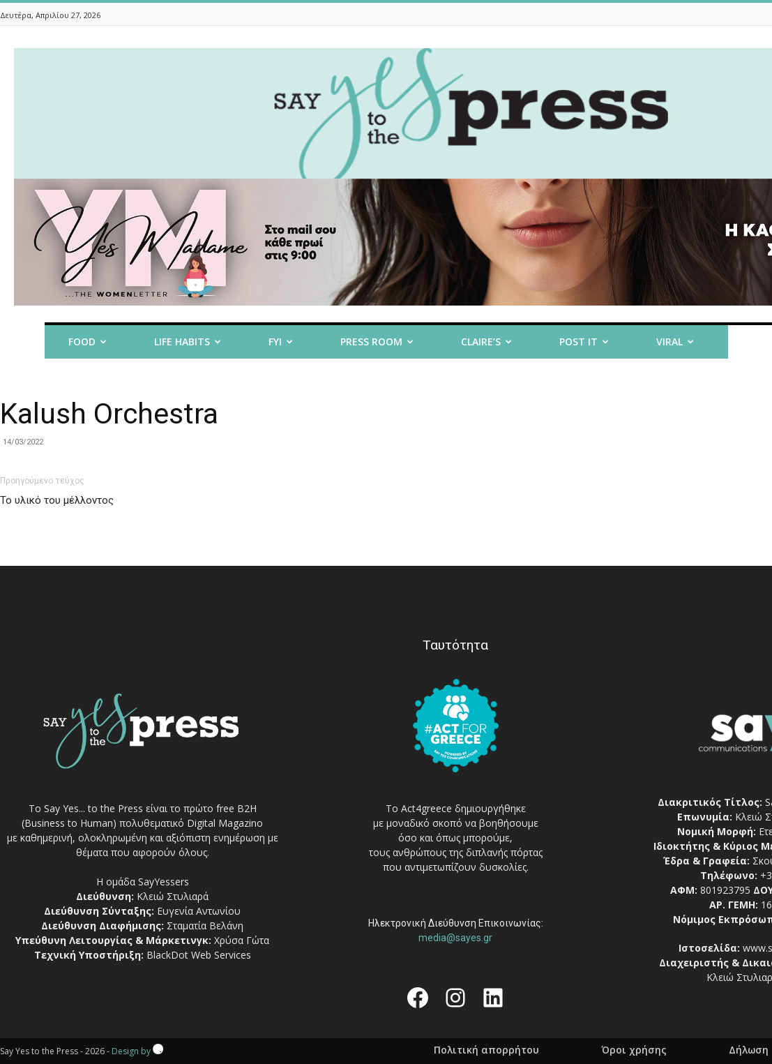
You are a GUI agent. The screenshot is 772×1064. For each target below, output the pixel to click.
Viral (675, 341)
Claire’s (486, 341)
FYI (280, 341)
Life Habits (187, 341)
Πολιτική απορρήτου (486, 1050)
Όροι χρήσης (634, 1050)
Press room (377, 341)
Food (87, 341)
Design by (137, 1051)
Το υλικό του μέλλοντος (57, 500)
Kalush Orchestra (109, 413)
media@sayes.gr (455, 937)
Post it (584, 341)
